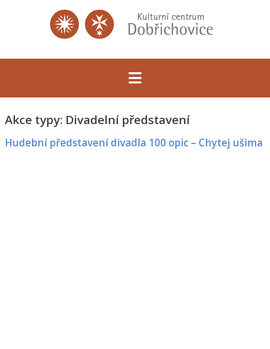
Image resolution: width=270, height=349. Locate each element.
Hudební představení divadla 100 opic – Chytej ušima (134, 142)
